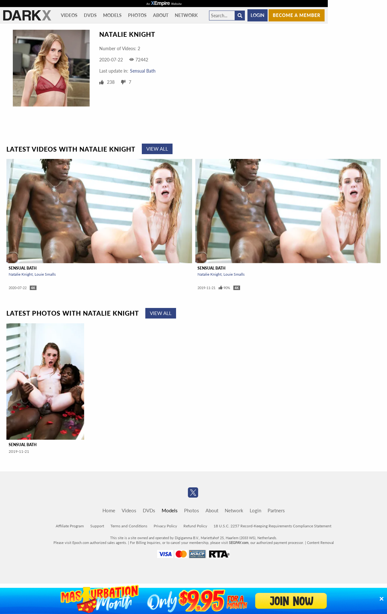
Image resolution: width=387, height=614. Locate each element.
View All (157, 149)
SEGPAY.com (238, 542)
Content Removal (320, 542)
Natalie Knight (21, 274)
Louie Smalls (45, 274)
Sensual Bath (143, 71)
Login (257, 15)
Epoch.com (80, 542)
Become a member (296, 15)
